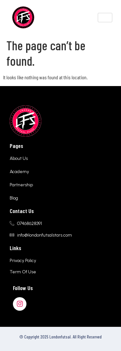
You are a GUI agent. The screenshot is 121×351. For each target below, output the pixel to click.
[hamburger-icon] (105, 17)
